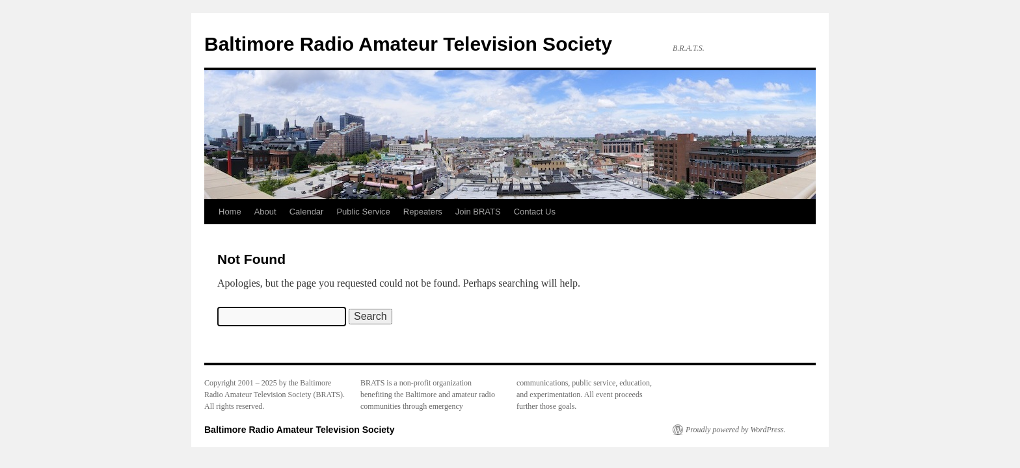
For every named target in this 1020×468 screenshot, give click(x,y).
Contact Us (535, 211)
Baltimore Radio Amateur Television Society (408, 44)
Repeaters (422, 211)
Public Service (363, 211)
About (265, 211)
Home (230, 211)
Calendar (306, 211)
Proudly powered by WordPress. (736, 429)
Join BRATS (478, 211)
